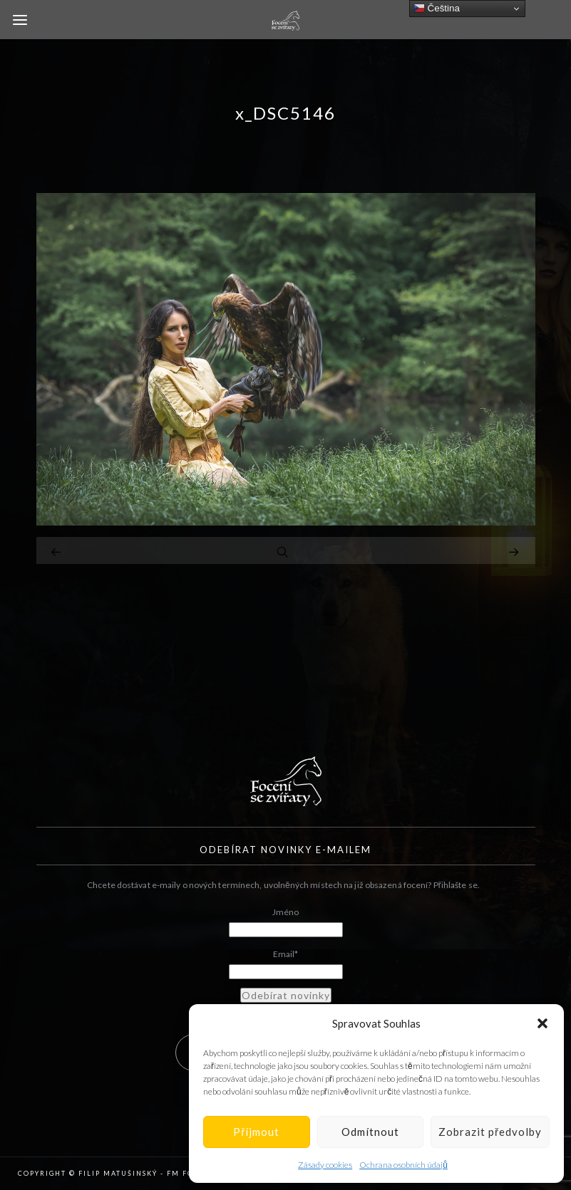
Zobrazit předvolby (490, 1131)
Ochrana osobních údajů (403, 1164)
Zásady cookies (325, 1164)
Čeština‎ (436, 8)
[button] (542, 1023)
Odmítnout (370, 1131)
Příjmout (256, 1131)
